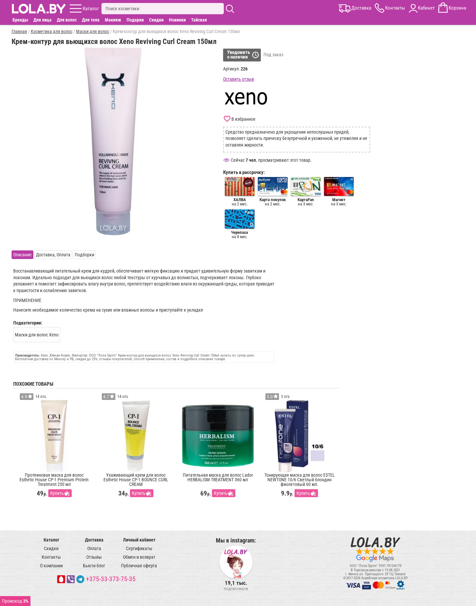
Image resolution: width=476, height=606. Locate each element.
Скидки (156, 19)
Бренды (20, 19)
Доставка (94, 539)
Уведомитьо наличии (238, 54)
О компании (51, 565)
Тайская (199, 19)
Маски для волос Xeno (37, 334)
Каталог (51, 539)
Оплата (94, 548)
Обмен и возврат (139, 557)
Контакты (51, 557)
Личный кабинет (139, 539)
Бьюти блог (94, 565)
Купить (57, 493)
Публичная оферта (139, 565)
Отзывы (94, 557)
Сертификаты (139, 548)
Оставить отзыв (238, 79)
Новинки (177, 19)
